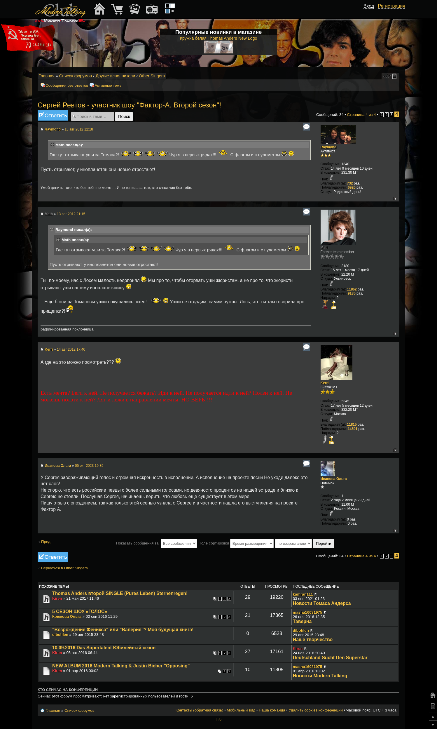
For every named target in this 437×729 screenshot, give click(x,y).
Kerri (49, 349)
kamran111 (303, 594)
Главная (47, 76)
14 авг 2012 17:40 (71, 349)
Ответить (53, 115)
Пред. (46, 542)
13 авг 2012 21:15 (71, 214)
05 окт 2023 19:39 (89, 466)
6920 (352, 187)
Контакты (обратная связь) (199, 710)
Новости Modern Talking (320, 675)
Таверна (302, 621)
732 (350, 183)
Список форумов (75, 76)
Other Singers (152, 76)
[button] (370, 12)
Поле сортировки (235, 543)
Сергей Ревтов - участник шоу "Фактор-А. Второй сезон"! (129, 105)
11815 (351, 424)
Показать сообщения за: (156, 543)
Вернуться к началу (394, 198)
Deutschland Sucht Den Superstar (330, 657)
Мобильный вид (395, 76)
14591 (352, 429)
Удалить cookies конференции (315, 710)
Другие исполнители (115, 76)
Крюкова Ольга (66, 616)
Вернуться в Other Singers (64, 568)
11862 (351, 289)
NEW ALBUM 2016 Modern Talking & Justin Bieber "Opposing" (121, 665)
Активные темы (108, 85)
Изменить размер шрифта (387, 76)
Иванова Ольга (58, 466)
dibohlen (60, 634)
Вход (368, 6)
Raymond (53, 129)
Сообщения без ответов (67, 85)
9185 (352, 293)
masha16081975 (307, 612)
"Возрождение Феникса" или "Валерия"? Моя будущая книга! (123, 629)
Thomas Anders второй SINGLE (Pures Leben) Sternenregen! (120, 593)
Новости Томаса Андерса (322, 603)
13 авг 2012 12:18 (78, 129)
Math (49, 214)
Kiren (57, 598)
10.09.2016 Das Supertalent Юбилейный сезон (103, 647)
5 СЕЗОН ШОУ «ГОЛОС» (79, 611)
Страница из (361, 114)
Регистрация (391, 6)
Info (218, 720)
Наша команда (272, 710)
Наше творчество (313, 639)
